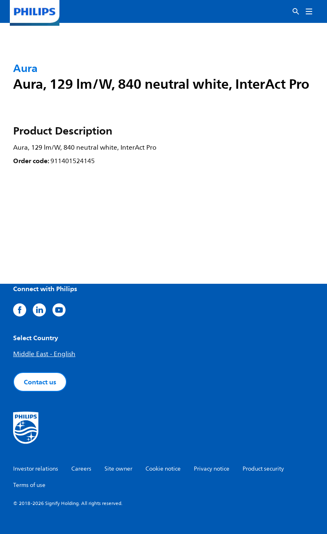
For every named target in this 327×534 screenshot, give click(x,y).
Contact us (40, 382)
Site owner (118, 468)
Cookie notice (163, 468)
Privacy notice (211, 468)
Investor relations (35, 468)
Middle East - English (44, 354)
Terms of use (29, 485)
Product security (263, 468)
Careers (81, 468)
